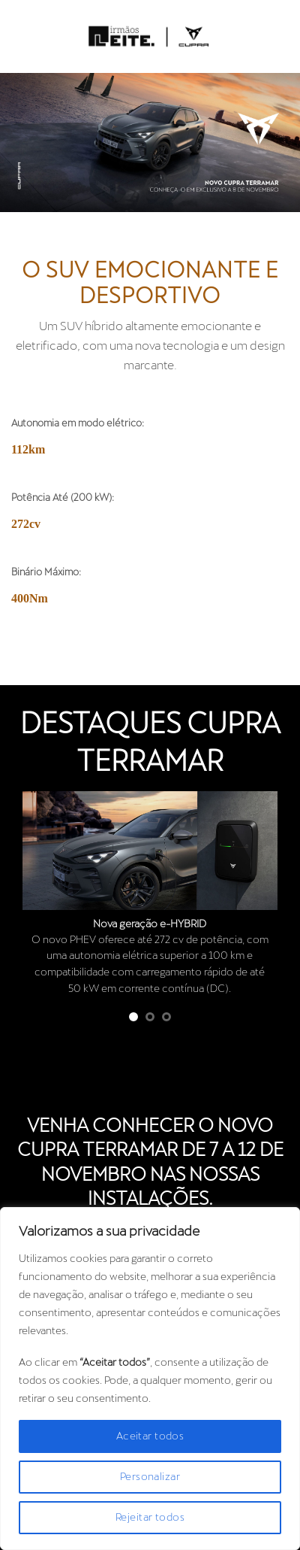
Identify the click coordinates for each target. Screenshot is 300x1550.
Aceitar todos (150, 1436)
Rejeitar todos (150, 1517)
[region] (150, 1378)
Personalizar (150, 1477)
